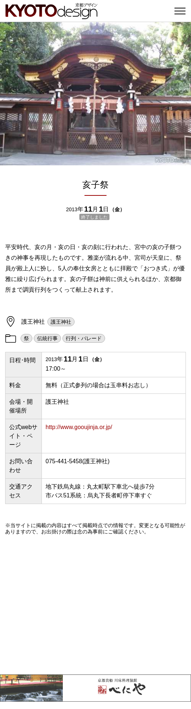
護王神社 (61, 322)
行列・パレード (84, 338)
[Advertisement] (95, 604)
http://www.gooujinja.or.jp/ (79, 427)
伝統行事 (47, 338)
